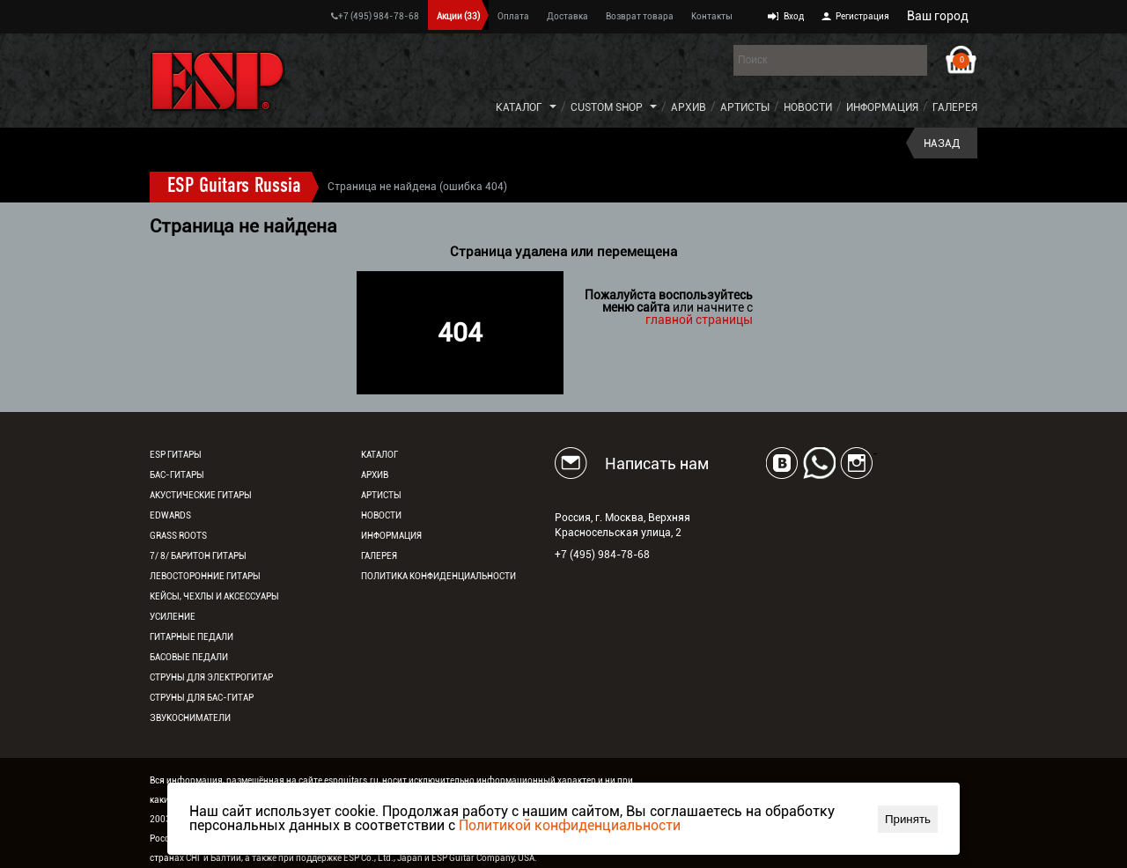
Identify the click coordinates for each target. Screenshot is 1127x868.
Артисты (745, 107)
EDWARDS (170, 515)
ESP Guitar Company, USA (482, 858)
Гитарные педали (191, 637)
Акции (458, 16)
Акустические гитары (201, 495)
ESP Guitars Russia (234, 186)
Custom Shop (607, 107)
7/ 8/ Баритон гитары (198, 556)
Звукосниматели (190, 718)
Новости (808, 107)
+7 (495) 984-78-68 (375, 16)
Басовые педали (189, 657)
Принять (908, 819)
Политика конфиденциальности (438, 576)
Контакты (712, 16)
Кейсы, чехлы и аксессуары (214, 596)
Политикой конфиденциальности (570, 825)
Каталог (519, 107)
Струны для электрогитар (211, 677)
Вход (794, 16)
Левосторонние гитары (205, 576)
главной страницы (699, 320)
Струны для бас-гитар (202, 697)
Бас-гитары (177, 475)
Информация (882, 107)
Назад (942, 143)
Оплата (513, 16)
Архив (688, 107)
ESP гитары (176, 455)
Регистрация (862, 16)
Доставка (567, 16)
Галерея (954, 107)
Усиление (172, 617)
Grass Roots (178, 536)
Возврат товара (640, 16)
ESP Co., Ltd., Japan (383, 858)
